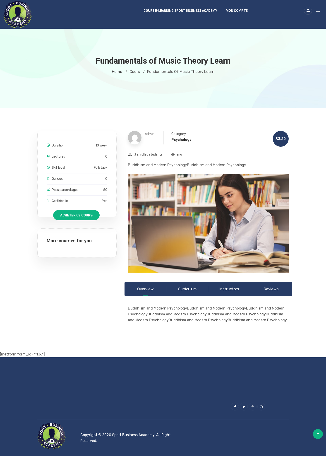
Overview (145, 289)
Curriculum (187, 289)
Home (117, 71)
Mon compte (237, 10)
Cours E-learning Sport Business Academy (180, 10)
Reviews (271, 289)
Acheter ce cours (76, 215)
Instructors (229, 289)
